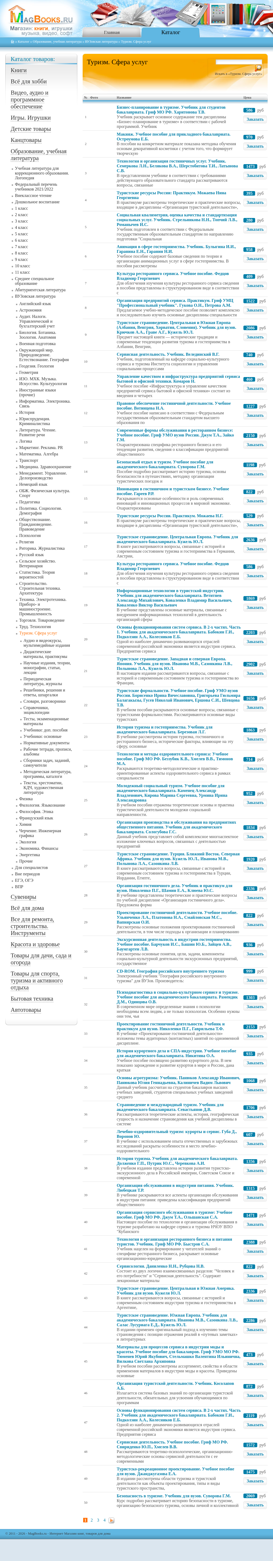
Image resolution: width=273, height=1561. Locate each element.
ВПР (19, 886)
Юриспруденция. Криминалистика (34, 421)
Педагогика (29, 502)
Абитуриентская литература (40, 290)
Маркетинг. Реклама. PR (41, 447)
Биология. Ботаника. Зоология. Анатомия (37, 334)
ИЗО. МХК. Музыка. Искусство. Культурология (43, 381)
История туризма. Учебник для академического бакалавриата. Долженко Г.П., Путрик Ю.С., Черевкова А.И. (177, 1161)
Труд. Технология (35, 626)
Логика (25, 441)
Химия (25, 824)
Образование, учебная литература (57, 41)
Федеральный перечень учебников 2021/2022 (36, 186)
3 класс (21, 221)
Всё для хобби (29, 81)
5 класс (21, 234)
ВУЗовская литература (101, 41)
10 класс (22, 266)
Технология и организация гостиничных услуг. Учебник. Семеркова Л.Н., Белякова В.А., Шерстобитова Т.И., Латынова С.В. (177, 166)
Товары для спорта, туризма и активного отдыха (37, 980)
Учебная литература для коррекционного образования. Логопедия (42, 173)
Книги (19, 70)
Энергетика (29, 854)
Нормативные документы (46, 743)
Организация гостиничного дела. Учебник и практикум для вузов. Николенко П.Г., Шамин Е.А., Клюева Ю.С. (174, 888)
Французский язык (36, 818)
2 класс (21, 214)
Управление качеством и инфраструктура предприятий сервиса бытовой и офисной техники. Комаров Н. (178, 378)
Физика (26, 798)
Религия (26, 542)
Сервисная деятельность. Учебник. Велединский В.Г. (168, 354)
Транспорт (28, 460)
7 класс (21, 246)
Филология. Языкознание (42, 805)
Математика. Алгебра (38, 454)
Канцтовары (26, 140)
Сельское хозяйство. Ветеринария (37, 563)
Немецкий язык (33, 484)
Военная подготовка (37, 343)
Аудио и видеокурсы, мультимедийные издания (46, 643)
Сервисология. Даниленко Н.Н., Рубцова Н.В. (160, 1266)
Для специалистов (31, 867)
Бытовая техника (32, 998)
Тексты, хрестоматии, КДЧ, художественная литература (43, 787)
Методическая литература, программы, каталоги (47, 774)
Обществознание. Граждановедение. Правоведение (35, 524)
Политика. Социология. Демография (40, 510)
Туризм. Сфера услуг (38, 633)
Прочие (26, 861)
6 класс (21, 240)
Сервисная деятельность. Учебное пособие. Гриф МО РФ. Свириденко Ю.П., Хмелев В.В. (172, 1444)
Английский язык (35, 303)
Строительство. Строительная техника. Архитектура (40, 588)
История (26, 412)
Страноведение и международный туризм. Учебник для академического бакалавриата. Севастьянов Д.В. (170, 1107)
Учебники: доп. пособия (45, 730)
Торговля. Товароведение (42, 620)
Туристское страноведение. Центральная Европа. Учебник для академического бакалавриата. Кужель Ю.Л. (177, 539)
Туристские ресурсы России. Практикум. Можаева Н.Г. (170, 515)
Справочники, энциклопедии (36, 710)
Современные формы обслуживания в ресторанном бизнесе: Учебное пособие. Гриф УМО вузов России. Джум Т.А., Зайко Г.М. (175, 435)
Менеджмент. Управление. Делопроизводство (43, 475)
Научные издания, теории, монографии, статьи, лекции (47, 668)
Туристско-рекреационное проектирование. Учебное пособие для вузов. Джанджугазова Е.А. (175, 1471)
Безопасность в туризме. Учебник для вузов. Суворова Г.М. (174, 1496)
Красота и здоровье (35, 944)
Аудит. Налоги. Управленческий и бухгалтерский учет (37, 321)
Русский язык (31, 554)
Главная (112, 32)
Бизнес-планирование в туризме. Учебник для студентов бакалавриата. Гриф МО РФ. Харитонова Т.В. (171, 109)
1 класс (21, 208)
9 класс (21, 259)
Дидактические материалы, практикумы (45, 654)
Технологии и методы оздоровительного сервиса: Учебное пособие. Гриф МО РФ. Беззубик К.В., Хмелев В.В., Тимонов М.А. (175, 759)
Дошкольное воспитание (37, 202)
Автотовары (26, 1009)
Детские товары (31, 129)
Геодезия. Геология (36, 366)
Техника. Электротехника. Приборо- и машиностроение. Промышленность (42, 606)
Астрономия (30, 310)
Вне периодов (27, 874)
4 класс (21, 227)
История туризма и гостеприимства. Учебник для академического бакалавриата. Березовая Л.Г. (164, 729)
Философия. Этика (36, 811)
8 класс (21, 253)
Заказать (255, 119)
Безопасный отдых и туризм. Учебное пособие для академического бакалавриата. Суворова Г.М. (165, 464)
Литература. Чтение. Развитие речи (37, 432)
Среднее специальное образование (34, 281)
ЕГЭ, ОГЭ (24, 880)
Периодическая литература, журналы (42, 681)
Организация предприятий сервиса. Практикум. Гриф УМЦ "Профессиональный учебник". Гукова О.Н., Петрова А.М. (175, 303)
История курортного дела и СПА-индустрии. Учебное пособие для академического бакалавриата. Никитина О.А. (176, 1053)
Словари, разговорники (44, 701)
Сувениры (23, 896)
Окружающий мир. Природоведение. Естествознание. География (44, 355)
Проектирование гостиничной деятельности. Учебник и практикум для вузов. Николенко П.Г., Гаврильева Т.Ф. (171, 1026)
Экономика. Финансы (38, 848)
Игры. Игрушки (31, 117)
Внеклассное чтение (33, 195)
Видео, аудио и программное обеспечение (29, 99)
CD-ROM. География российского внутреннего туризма (170, 971)
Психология (30, 535)
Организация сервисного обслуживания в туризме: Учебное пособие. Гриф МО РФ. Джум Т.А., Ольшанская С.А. (174, 1214)
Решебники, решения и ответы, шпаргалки (44, 692)
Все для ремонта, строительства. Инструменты (32, 926)
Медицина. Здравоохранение (45, 466)
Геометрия (28, 372)
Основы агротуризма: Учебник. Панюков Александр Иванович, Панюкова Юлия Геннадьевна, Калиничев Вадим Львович (178, 1080)
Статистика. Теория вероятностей (37, 574)
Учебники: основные (42, 736)
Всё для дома (27, 908)
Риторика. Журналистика (42, 548)
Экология (27, 842)
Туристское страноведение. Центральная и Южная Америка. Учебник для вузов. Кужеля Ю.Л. (176, 1290)
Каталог (170, 32)
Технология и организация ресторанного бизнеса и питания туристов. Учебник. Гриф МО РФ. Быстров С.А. (174, 1241)
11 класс (22, 272)
